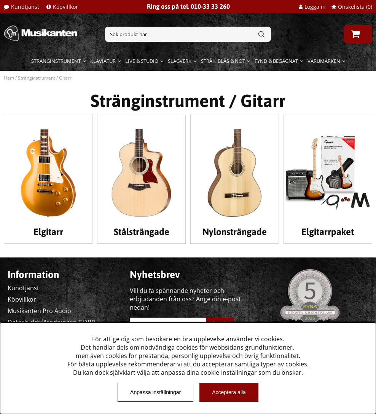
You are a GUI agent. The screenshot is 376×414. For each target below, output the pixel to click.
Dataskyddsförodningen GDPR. (52, 322)
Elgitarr (48, 232)
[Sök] (188, 34)
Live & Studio (141, 61)
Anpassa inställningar (155, 392)
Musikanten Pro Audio (39, 311)
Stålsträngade (141, 232)
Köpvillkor (65, 6)
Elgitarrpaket (327, 232)
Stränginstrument (56, 61)
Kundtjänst (25, 6)
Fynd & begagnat (276, 61)
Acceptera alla (229, 392)
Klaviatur (103, 61)
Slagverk (179, 61)
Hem (9, 78)
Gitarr (65, 78)
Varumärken (323, 61)
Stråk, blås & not (223, 61)
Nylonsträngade (234, 232)
